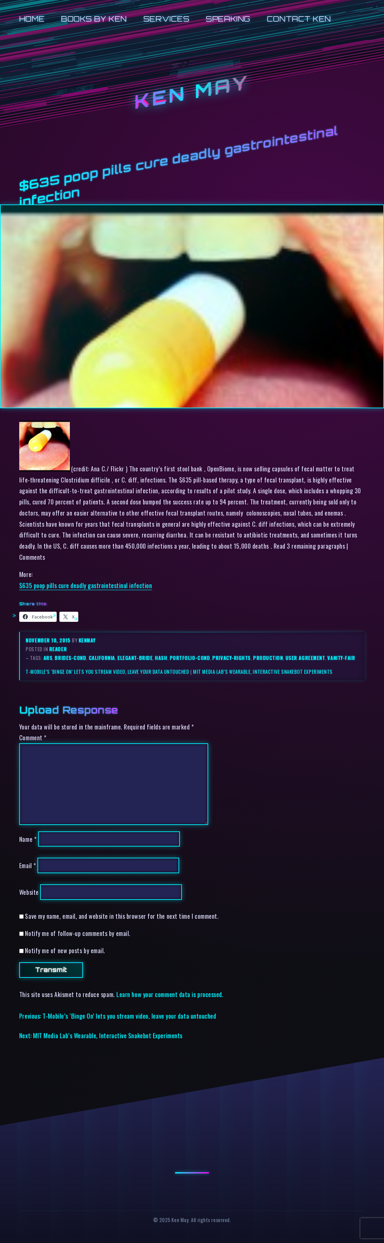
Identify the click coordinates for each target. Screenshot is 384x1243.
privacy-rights (231, 657)
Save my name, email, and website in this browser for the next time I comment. (122, 915)
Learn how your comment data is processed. (169, 994)
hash (161, 657)
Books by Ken (94, 18)
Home (32, 18)
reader (58, 649)
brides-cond (70, 657)
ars (48, 657)
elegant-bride (135, 657)
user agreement (305, 657)
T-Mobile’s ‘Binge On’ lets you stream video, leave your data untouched (107, 671)
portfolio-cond (190, 657)
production (268, 657)
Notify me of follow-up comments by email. (77, 933)
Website (29, 891)
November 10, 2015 (49, 640)
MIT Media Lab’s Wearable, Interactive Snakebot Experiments (263, 671)
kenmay (87, 640)
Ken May (192, 92)
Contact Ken (299, 18)
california (102, 657)
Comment (33, 737)
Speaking (228, 18)
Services (166, 18)
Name (27, 839)
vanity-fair (341, 657)
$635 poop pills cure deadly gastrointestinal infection (85, 585)
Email (27, 865)
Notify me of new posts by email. (65, 950)
